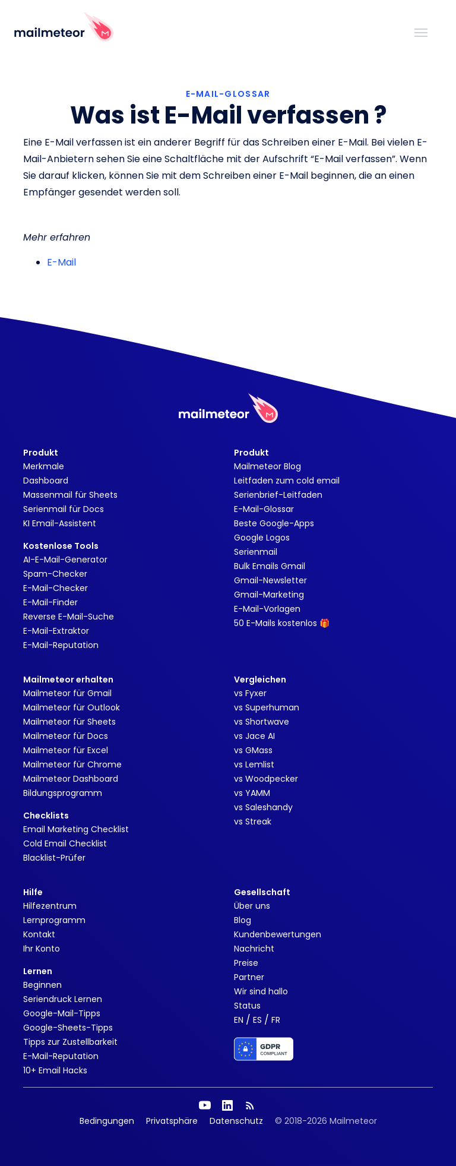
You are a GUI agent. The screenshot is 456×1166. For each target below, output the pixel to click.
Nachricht (254, 949)
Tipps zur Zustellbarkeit (70, 1042)
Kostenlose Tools (61, 546)
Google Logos (262, 537)
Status (247, 1006)
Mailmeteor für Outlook (71, 707)
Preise (246, 963)
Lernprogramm (54, 920)
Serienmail (255, 552)
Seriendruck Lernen (62, 999)
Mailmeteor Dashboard (70, 779)
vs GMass (253, 750)
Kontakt (39, 934)
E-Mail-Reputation (61, 645)
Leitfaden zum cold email (287, 480)
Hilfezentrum (50, 906)
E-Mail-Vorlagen (267, 609)
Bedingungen (107, 1121)
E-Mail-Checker (55, 588)
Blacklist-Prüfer (54, 858)
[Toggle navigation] (421, 31)
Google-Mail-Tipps (61, 1013)
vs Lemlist (254, 764)
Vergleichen (260, 679)
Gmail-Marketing (269, 595)
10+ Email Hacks (55, 1070)
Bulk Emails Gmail (269, 566)
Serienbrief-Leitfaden (278, 495)
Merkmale (43, 466)
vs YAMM (252, 793)
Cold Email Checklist (65, 843)
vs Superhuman (266, 707)
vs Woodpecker (266, 779)
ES (257, 1020)
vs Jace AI (254, 736)
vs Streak (252, 821)
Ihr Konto (41, 949)
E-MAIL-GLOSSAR (228, 94)
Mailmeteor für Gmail (67, 693)
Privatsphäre (172, 1121)
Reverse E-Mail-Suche (68, 617)
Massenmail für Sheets (70, 495)
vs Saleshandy (263, 807)
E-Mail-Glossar (264, 509)
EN (238, 1020)
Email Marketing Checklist (76, 829)
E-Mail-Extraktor (56, 631)
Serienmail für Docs (63, 509)
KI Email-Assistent (59, 523)
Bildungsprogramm (62, 793)
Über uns (252, 906)
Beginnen (42, 985)
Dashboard (45, 480)
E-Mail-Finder (50, 602)
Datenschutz (236, 1121)
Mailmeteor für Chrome (72, 764)
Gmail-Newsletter (270, 580)
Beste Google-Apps (274, 523)
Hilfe (33, 892)
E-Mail (61, 262)
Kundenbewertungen (277, 934)
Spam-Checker (55, 574)
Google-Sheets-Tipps (68, 1028)
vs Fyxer (250, 693)
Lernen (37, 971)
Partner (249, 977)
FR (275, 1020)
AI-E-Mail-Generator (65, 559)
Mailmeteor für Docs (65, 736)
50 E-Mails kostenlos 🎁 (282, 623)
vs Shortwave (261, 722)
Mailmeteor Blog (267, 466)
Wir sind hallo (261, 991)
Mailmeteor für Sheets (69, 722)
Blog (242, 920)
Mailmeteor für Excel (65, 750)
